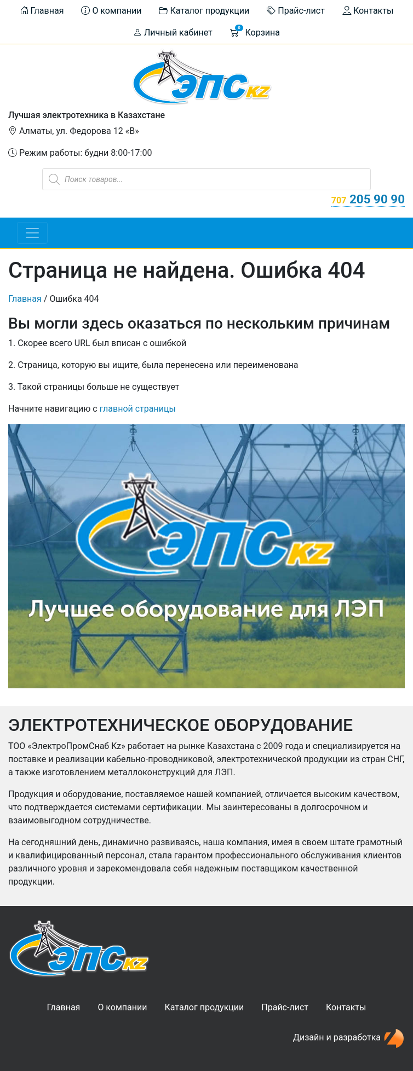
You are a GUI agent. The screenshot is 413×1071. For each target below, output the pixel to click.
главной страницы (138, 408)
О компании (111, 10)
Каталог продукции (204, 10)
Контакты (367, 10)
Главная (42, 10)
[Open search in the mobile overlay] (206, 179)
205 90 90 (368, 199)
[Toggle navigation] (32, 233)
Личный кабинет (173, 32)
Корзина (255, 31)
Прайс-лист (296, 10)
